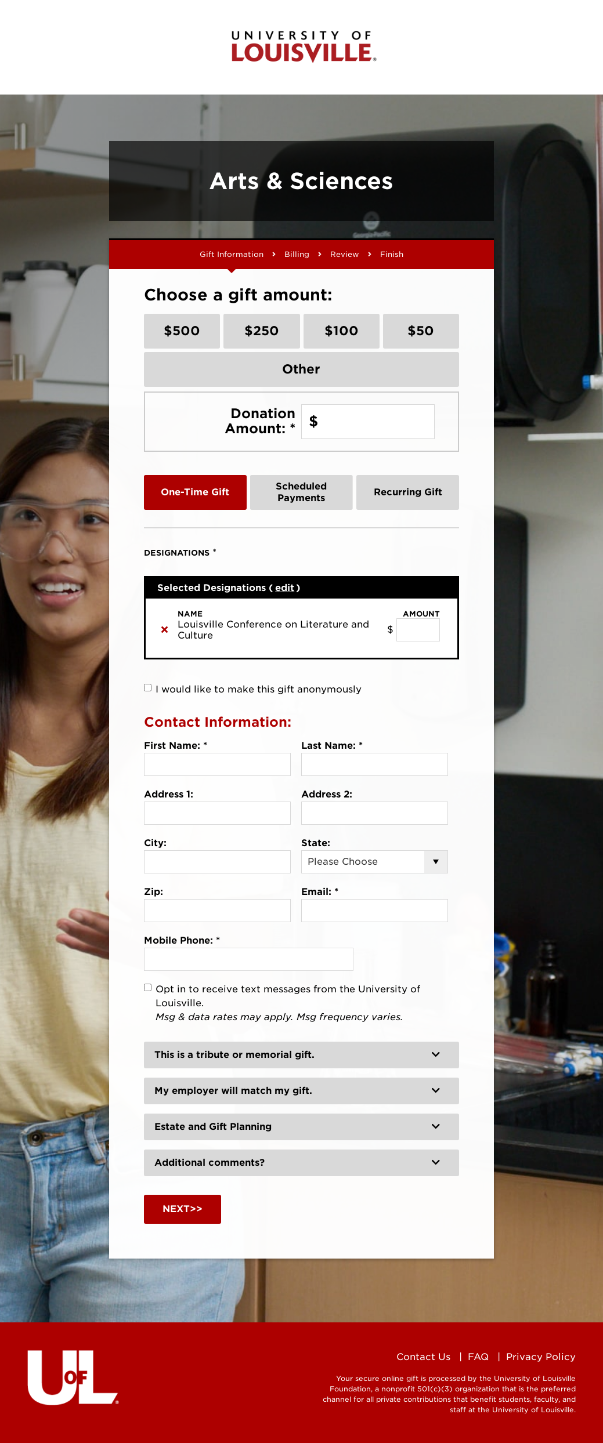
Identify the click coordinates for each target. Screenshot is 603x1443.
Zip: (153, 891)
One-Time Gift (195, 492)
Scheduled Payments (301, 492)
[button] (301, 1055)
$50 (420, 330)
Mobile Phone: (182, 940)
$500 (182, 330)
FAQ (478, 1356)
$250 (261, 330)
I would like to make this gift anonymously (259, 689)
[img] (164, 629)
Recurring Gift (408, 492)
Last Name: (332, 745)
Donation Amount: (260, 420)
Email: (319, 891)
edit (284, 587)
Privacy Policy (541, 1356)
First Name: (175, 745)
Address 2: (326, 794)
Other (301, 368)
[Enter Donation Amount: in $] (367, 421)
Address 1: (168, 794)
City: (155, 843)
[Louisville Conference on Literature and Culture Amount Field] (418, 629)
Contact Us (423, 1356)
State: (315, 843)
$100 (341, 330)
